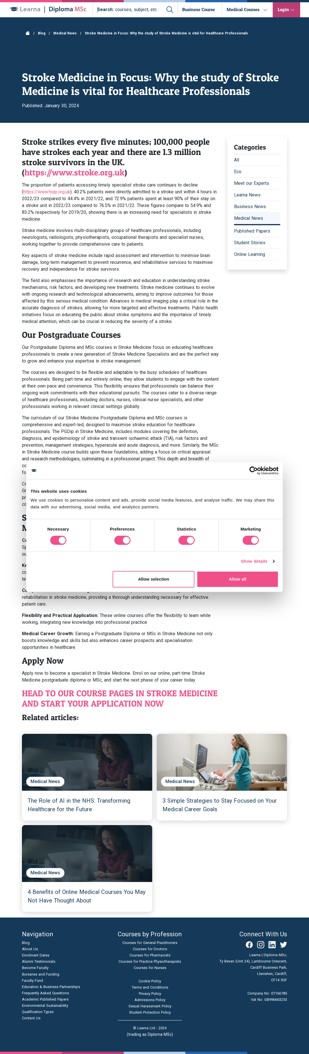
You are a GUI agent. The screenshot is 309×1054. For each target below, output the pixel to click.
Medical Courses (243, 9)
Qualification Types (38, 1012)
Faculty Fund (32, 980)
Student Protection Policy (150, 1012)
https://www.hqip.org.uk (46, 191)
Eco (237, 171)
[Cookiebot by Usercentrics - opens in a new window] (253, 470)
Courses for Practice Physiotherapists (150, 961)
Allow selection (153, 579)
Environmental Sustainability (45, 1005)
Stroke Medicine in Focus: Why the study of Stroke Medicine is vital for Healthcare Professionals (166, 33)
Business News (250, 206)
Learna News (247, 195)
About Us (30, 949)
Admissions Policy (150, 1000)
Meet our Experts (251, 183)
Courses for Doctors (150, 949)
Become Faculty (35, 968)
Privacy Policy (150, 993)
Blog (41, 33)
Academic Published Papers (45, 999)
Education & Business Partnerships (51, 987)
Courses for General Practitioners (149, 943)
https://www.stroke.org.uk (75, 172)
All (236, 160)
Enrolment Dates (35, 955)
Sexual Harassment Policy (150, 1006)
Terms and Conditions (150, 987)
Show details (254, 561)
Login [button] (283, 9)
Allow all (237, 579)
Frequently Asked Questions (45, 993)
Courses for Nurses (150, 968)
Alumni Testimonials (38, 961)
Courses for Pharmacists (149, 955)
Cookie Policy (150, 981)
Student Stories (249, 242)
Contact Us (31, 1018)
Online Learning (249, 254)
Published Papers (252, 231)
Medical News (65, 33)
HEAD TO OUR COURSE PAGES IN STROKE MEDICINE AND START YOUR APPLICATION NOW (119, 698)
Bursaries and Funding (40, 974)
